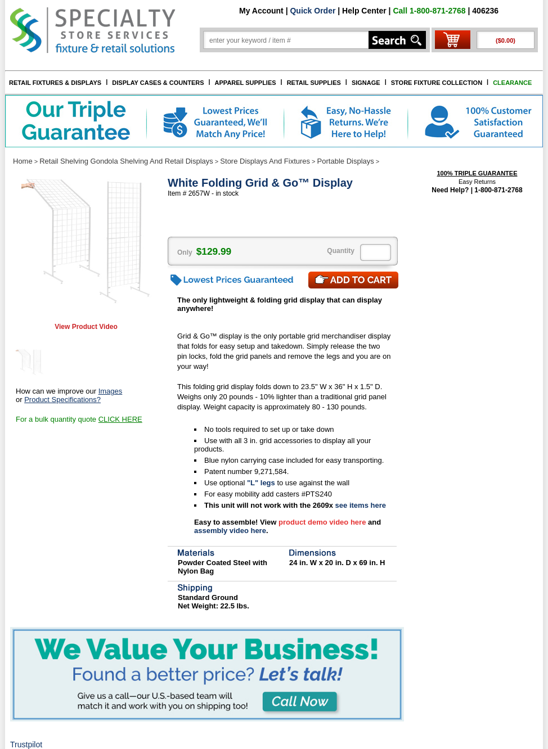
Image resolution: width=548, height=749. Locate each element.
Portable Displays (345, 161)
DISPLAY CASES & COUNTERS (158, 82)
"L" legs (262, 483)
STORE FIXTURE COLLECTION (436, 82)
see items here (359, 505)
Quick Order (312, 10)
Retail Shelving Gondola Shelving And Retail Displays (126, 161)
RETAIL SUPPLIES (314, 82)
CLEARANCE (512, 82)
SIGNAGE (366, 82)
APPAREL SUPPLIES (245, 82)
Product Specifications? (62, 399)
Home (23, 161)
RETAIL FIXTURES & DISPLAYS (55, 82)
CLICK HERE (120, 419)
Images (110, 391)
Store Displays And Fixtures (265, 161)
